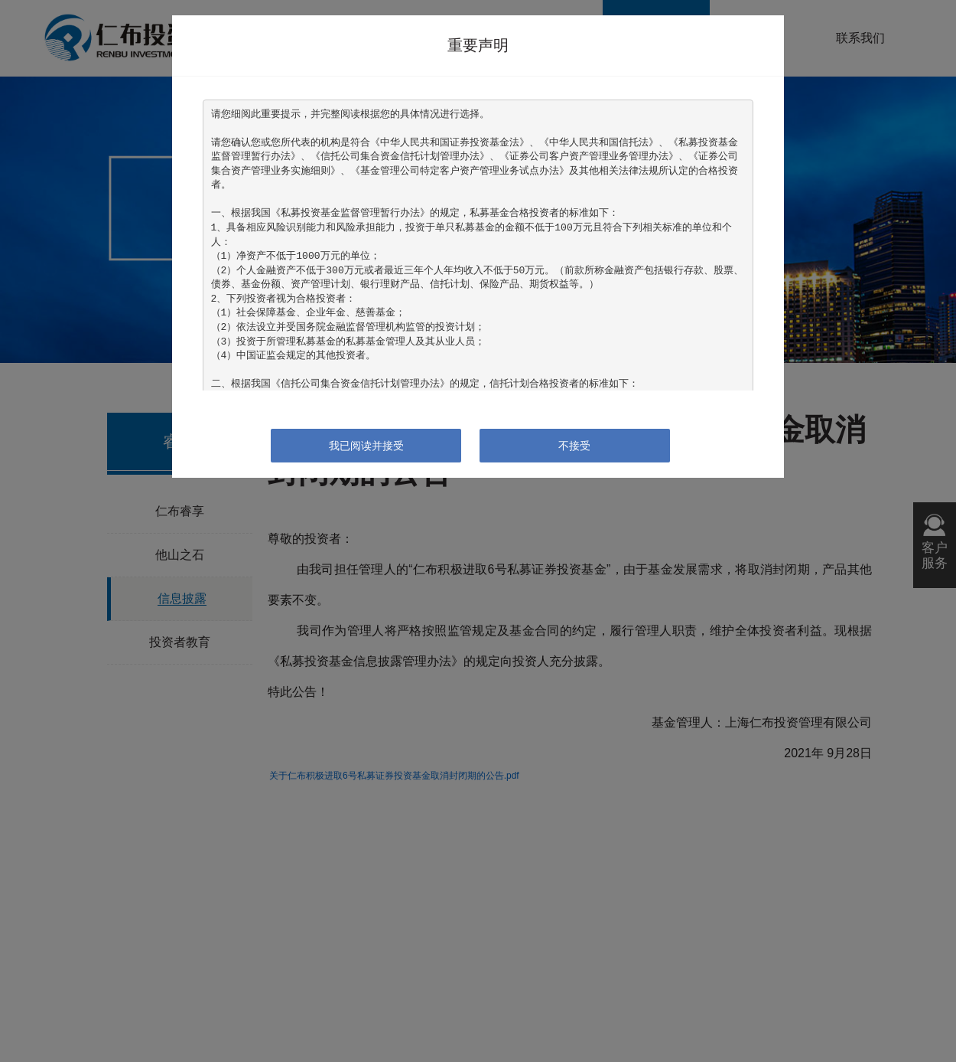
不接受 (574, 446)
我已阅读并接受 (366, 446)
